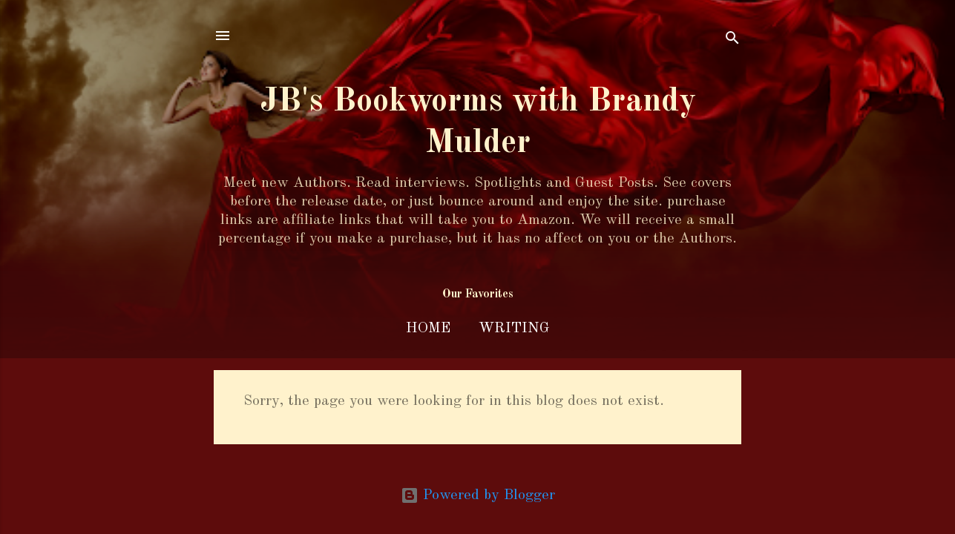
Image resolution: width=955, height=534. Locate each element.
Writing (514, 328)
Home (428, 328)
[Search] (732, 40)
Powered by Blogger (478, 495)
